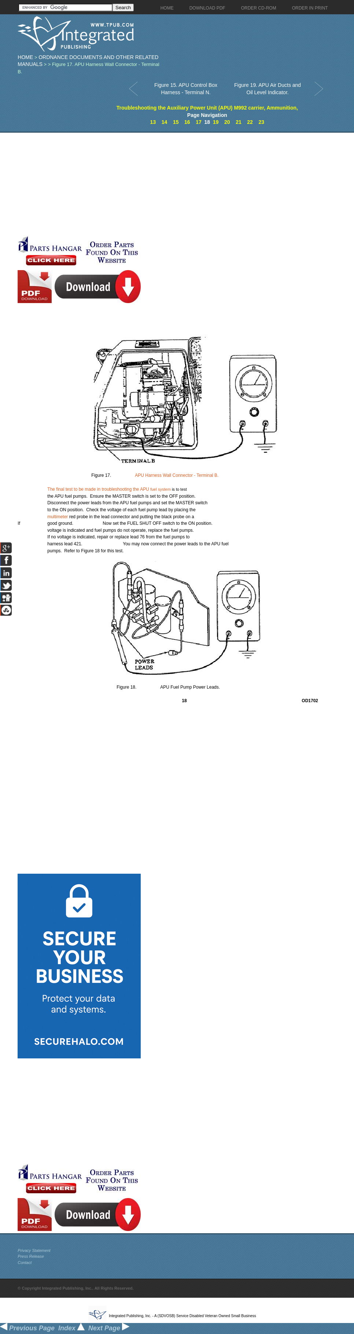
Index (71, 1328)
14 (164, 122)
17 (199, 122)
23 (261, 122)
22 (250, 122)
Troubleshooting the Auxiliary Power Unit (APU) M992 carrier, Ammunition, (207, 108)
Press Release (31, 1256)
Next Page (108, 1328)
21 (238, 122)
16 (187, 122)
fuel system (160, 489)
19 (216, 122)
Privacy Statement (34, 1250)
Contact (25, 1262)
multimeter (57, 516)
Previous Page (27, 1328)
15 (176, 122)
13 (153, 122)
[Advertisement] (173, 184)
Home (25, 57)
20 (227, 122)
